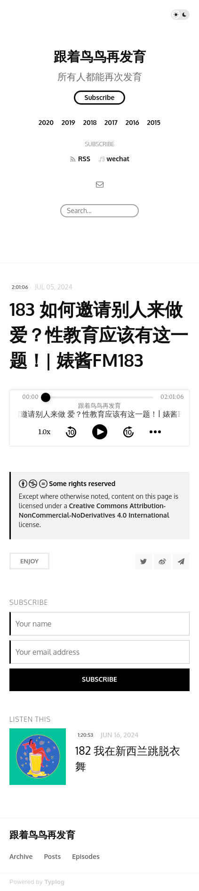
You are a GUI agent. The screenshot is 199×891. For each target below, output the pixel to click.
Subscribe (100, 97)
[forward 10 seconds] (128, 431)
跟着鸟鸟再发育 (100, 56)
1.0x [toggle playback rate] (44, 432)
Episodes (86, 856)
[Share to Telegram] (181, 561)
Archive (20, 856)
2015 (154, 122)
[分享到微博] (162, 561)
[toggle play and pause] (100, 432)
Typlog (54, 881)
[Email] (99, 184)
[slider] (45, 397)
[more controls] (155, 431)
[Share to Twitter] (143, 561)
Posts (52, 856)
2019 (68, 122)
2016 (132, 122)
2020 (46, 122)
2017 (111, 122)
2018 (90, 122)
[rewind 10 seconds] (71, 431)
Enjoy (29, 561)
